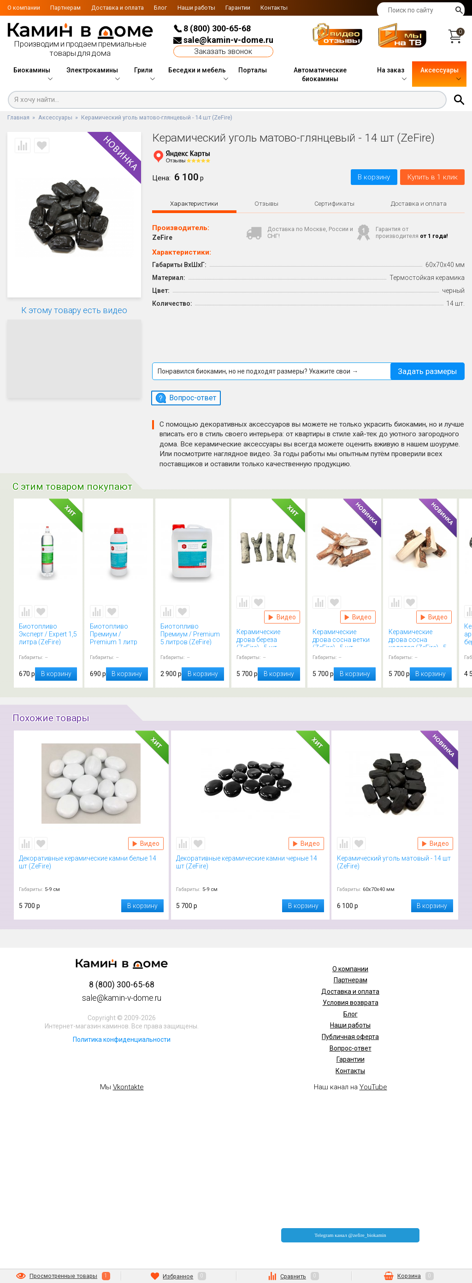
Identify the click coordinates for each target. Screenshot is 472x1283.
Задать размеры (427, 370)
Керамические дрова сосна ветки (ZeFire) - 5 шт (344, 637)
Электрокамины (92, 70)
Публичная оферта (350, 1036)
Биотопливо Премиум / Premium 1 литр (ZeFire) (119, 634)
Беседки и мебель (197, 70)
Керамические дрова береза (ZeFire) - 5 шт (268, 637)
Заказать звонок (223, 51)
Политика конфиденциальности (122, 1039)
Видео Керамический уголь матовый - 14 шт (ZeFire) (435, 843)
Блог (160, 7)
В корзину (374, 177)
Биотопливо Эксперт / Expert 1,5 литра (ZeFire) (48, 634)
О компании (23, 7)
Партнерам (65, 7)
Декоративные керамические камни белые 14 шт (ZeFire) (91, 866)
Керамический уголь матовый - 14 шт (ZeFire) (395, 866)
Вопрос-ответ (351, 1047)
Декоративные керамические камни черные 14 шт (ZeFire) (250, 866)
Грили (143, 70)
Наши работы (196, 7)
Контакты (274, 7)
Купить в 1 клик (432, 177)
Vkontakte (128, 1087)
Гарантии (237, 7)
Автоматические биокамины (320, 74)
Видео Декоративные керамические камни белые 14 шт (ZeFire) (146, 843)
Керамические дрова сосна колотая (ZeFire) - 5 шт (420, 637)
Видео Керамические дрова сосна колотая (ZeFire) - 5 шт (434, 617)
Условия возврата (350, 1002)
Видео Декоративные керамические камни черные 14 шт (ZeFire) (306, 843)
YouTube (373, 1087)
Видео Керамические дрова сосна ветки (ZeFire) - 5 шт (358, 617)
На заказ (390, 70)
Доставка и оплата (117, 7)
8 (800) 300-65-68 (212, 28)
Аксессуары (439, 70)
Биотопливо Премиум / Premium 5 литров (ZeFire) (192, 634)
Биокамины (31, 70)
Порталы (252, 70)
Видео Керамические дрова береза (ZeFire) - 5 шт (282, 617)
